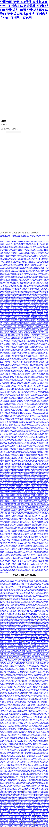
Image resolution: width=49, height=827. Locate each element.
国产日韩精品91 (19, 484)
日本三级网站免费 (43, 734)
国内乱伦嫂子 (8, 291)
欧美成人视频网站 (41, 641)
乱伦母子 (34, 646)
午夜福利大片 (6, 352)
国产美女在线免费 (23, 370)
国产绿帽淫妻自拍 (4, 268)
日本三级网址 (22, 291)
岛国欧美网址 (44, 291)
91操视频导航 (36, 644)
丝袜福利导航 (15, 564)
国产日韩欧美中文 (37, 422)
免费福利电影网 (5, 383)
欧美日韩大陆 (43, 273)
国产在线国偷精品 (34, 307)
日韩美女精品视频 (29, 398)
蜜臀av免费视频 (19, 253)
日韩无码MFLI (36, 683)
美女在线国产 (3, 696)
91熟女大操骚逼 (42, 643)
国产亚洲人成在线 (13, 635)
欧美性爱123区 (37, 792)
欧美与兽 (20, 673)
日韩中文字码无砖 (34, 358)
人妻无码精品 (37, 265)
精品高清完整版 (33, 512)
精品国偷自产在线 (35, 458)
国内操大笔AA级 (31, 271)
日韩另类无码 (10, 524)
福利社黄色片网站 (35, 276)
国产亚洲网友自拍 (22, 413)
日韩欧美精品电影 (22, 367)
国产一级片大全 (42, 604)
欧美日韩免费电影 (12, 413)
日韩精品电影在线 (28, 419)
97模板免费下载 (11, 732)
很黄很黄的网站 (14, 673)
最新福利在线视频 (13, 249)
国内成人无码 (30, 367)
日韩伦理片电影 (29, 464)
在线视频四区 (36, 285)
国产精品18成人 (42, 673)
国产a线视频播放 (17, 557)
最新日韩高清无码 (42, 353)
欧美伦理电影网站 (43, 307)
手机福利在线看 (44, 297)
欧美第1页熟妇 (9, 552)
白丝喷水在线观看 (12, 779)
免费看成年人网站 (35, 702)
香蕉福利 (29, 683)
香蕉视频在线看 (21, 705)
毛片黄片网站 (11, 500)
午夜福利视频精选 (19, 755)
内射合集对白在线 (9, 342)
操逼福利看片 (41, 313)
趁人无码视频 (28, 295)
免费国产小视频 (42, 561)
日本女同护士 (37, 291)
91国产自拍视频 (18, 523)
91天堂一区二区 (42, 455)
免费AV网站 (36, 752)
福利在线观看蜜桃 (27, 707)
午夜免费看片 (22, 442)
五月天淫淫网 (20, 722)
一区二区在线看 (36, 309)
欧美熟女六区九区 (43, 557)
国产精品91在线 (4, 330)
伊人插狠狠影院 (45, 687)
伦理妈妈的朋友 (16, 617)
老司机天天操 (3, 517)
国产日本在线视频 (22, 352)
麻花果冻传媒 (35, 243)
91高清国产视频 (45, 803)
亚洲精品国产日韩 (16, 795)
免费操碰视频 (29, 652)
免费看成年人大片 (18, 382)
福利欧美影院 (17, 458)
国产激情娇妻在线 (5, 804)
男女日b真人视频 (30, 345)
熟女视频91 (23, 773)
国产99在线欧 (11, 735)
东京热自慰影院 (43, 434)
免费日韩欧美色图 (22, 265)
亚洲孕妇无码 (18, 274)
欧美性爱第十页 (6, 322)
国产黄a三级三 (18, 707)
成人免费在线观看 (22, 346)
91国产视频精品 (21, 258)
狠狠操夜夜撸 (4, 249)
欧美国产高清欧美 (4, 815)
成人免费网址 (4, 412)
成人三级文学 (10, 740)
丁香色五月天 (16, 368)
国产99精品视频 (4, 518)
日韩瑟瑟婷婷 (45, 797)
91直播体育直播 (24, 348)
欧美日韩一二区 (38, 762)
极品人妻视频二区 (21, 737)
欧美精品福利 (35, 527)
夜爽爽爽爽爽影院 (4, 558)
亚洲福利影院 (19, 783)
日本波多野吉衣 (21, 758)
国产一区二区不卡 (43, 515)
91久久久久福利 (26, 297)
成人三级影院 (6, 554)
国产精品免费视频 (29, 563)
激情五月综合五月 (12, 798)
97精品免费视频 (32, 321)
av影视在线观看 (31, 542)
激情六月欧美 (32, 306)
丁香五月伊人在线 (42, 443)
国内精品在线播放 (39, 349)
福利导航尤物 (11, 445)
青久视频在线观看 (33, 605)
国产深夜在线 (37, 398)
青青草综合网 (16, 476)
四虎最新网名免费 (19, 662)
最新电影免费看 (5, 569)
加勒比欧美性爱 (45, 270)
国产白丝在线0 (27, 499)
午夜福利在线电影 (29, 249)
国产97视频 (13, 632)
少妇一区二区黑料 (38, 292)
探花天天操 (21, 779)
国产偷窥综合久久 (15, 280)
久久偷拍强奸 (7, 306)
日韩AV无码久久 (13, 470)
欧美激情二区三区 (37, 558)
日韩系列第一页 (44, 342)
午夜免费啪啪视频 (28, 631)
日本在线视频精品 (30, 628)
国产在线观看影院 (35, 767)
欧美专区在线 (9, 297)
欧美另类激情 (3, 325)
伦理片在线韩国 (26, 434)
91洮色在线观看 (10, 494)
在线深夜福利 (7, 521)
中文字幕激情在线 (14, 442)
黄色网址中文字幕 (33, 439)
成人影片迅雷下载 (43, 704)
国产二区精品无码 (5, 472)
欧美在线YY (42, 623)
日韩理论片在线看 (19, 687)
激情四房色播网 (35, 303)
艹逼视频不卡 (16, 731)
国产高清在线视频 (13, 394)
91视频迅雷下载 (22, 349)
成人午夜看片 (21, 398)
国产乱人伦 (12, 690)
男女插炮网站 (13, 327)
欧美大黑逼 (27, 608)
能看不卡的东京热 (13, 667)
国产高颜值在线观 (37, 403)
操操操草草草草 (9, 336)
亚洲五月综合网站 (16, 469)
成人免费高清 (15, 656)
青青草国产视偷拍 (13, 379)
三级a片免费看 (12, 807)
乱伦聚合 (43, 720)
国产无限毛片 (25, 259)
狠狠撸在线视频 (16, 451)
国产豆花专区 (21, 452)
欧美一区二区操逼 (38, 367)
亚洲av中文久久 (37, 246)
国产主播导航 (32, 300)
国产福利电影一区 (29, 247)
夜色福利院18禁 (37, 433)
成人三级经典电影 (40, 494)
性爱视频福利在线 (33, 734)
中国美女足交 (35, 328)
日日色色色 (12, 806)
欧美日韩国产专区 (42, 759)
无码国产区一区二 (14, 670)
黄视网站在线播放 (5, 649)
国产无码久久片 (26, 528)
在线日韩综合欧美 (20, 558)
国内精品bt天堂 (30, 292)
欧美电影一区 (39, 788)
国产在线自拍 (40, 312)
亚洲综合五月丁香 (28, 616)
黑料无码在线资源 (30, 545)
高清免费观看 (27, 525)
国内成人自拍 (35, 798)
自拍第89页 (22, 635)
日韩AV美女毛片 (23, 759)
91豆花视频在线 (16, 704)
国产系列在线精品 (14, 569)
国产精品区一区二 (7, 424)
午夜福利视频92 (39, 282)
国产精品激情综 (36, 533)
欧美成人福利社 (43, 315)
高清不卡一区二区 (23, 443)
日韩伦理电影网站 (9, 616)
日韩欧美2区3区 (11, 563)
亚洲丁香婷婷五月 (15, 449)
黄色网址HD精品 (36, 388)
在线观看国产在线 (38, 652)
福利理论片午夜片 (19, 359)
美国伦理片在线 (21, 446)
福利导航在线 (43, 551)
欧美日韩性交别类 (31, 286)
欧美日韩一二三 (33, 259)
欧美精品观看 (26, 643)
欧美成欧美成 (11, 487)
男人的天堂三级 (4, 292)
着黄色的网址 (40, 503)
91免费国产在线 (35, 525)
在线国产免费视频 (11, 298)
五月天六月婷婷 (29, 380)
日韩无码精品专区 (38, 632)
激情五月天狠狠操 (18, 362)
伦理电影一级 (42, 536)
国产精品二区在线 (26, 397)
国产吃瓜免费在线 (43, 496)
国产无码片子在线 (20, 684)
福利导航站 (28, 635)
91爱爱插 (34, 686)
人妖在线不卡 (40, 500)
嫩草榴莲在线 (39, 822)
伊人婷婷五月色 (35, 653)
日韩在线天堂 (18, 316)
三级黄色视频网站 (6, 768)
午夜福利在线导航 (17, 711)
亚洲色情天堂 (6, 331)
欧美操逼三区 (37, 421)
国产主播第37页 (43, 537)
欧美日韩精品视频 (43, 605)
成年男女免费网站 (31, 511)
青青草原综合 (3, 328)
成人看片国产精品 (19, 506)
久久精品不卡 (29, 301)
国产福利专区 (45, 241)
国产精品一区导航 (34, 294)
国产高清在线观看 (4, 356)
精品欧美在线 (17, 321)
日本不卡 (11, 689)
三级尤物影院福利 (23, 491)
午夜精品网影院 (11, 761)
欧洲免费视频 (13, 285)
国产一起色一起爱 (10, 374)
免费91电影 (17, 740)
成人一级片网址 (30, 291)
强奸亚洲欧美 (23, 650)
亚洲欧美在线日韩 (30, 684)
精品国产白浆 (18, 792)
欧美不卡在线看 (37, 662)
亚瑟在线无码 (15, 551)
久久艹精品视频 (29, 457)
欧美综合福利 (28, 256)
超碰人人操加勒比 (16, 288)
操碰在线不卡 (9, 476)
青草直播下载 (28, 279)
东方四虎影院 (40, 481)
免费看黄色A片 (45, 359)
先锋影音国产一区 (12, 626)
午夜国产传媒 (18, 658)
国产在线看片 (14, 652)
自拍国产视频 (22, 821)
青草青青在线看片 (24, 599)
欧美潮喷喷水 (3, 646)
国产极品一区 (26, 555)
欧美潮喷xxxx (11, 756)
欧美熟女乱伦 (17, 342)
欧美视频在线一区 (38, 699)
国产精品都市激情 (11, 325)
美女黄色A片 (18, 661)
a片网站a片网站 (25, 570)
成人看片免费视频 (35, 469)
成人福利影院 (30, 560)
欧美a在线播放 (35, 334)
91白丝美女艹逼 (44, 457)
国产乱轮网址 (5, 758)
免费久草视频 (18, 500)
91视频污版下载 (44, 277)
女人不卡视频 (27, 484)
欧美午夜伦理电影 (42, 713)
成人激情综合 (17, 637)
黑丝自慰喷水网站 (35, 428)
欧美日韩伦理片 (40, 343)
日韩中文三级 (37, 611)
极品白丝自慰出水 (38, 330)
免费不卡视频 (34, 371)
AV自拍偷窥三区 (39, 628)
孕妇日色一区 (11, 463)
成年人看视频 (11, 693)
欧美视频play (7, 752)
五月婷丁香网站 (5, 525)
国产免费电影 (4, 247)
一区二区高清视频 (23, 776)
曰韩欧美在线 (17, 819)
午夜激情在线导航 (20, 628)
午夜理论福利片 (31, 640)
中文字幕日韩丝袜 (19, 374)
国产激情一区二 (13, 446)
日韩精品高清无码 (31, 530)
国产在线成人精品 (24, 358)
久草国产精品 (29, 551)
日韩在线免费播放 (17, 353)
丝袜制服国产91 (9, 755)
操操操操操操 (11, 485)
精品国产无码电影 (26, 461)
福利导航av (7, 785)
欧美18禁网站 (5, 632)
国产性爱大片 (41, 629)
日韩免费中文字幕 (42, 427)
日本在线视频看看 (15, 540)
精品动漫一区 (41, 304)
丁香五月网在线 (23, 365)
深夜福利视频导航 (4, 271)
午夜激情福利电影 (26, 735)
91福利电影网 (27, 687)
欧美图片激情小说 (18, 537)
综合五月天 (39, 601)
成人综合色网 (35, 523)
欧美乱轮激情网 (4, 309)
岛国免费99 (41, 771)
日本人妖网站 (42, 303)
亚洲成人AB (9, 641)
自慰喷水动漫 (35, 418)
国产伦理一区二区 (39, 684)
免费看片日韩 (39, 540)
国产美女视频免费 (44, 445)
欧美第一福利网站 (24, 482)
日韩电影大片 (34, 704)
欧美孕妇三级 (4, 678)
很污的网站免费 (37, 464)
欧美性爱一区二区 (28, 567)
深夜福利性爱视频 (24, 306)
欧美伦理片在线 (8, 469)
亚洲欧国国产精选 (25, 725)
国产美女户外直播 (36, 485)
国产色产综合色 (27, 277)
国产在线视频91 (14, 352)
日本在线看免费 (30, 656)
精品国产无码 (28, 638)
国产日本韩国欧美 (4, 797)
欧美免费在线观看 (44, 392)
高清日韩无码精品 (20, 602)
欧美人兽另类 (27, 646)
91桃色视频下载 (35, 315)
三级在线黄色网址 (27, 728)
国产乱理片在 (18, 693)
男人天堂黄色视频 (17, 475)
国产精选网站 (31, 494)
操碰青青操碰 (25, 319)
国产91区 (27, 708)
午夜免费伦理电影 (21, 327)
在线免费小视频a (38, 737)
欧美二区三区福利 (25, 458)
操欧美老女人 (22, 623)
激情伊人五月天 (6, 301)
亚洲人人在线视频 (41, 491)
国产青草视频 (24, 756)
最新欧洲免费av (36, 524)
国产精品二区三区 (10, 359)
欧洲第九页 (42, 741)
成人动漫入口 (45, 508)
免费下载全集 (20, 644)
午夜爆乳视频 (6, 377)
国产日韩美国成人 (17, 388)
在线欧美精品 (23, 283)
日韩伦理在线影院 (39, 442)
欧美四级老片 (18, 434)
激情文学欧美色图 (34, 297)
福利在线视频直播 (13, 247)
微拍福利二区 (30, 280)
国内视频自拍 (14, 533)
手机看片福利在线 (21, 677)
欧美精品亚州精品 (21, 267)
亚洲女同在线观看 (14, 365)
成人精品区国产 (32, 385)
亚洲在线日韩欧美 (19, 508)
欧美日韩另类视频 (10, 380)
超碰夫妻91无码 (38, 249)
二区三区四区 (35, 746)
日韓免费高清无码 (34, 319)
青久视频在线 (30, 270)
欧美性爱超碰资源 (15, 765)
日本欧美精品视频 (15, 650)
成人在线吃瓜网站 (18, 334)
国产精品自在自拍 (43, 518)
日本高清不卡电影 (39, 764)
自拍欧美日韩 (37, 327)
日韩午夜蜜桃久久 (35, 634)
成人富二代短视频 (15, 634)
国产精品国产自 (8, 536)
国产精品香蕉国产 (13, 520)
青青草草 (20, 631)
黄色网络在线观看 (8, 488)
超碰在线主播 (10, 440)
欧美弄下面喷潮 (44, 825)
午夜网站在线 (39, 262)
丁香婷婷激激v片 (12, 448)
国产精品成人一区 (22, 560)
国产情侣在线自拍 (4, 741)
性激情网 (34, 665)
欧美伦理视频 (40, 511)
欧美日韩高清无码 (15, 252)
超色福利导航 (14, 415)
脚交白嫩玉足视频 (22, 331)
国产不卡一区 (22, 361)
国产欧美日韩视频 (31, 546)
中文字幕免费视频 (42, 725)
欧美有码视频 (28, 400)
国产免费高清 (34, 455)
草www (6, 777)
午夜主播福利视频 (36, 743)
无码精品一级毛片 (39, 331)
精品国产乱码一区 (4, 452)
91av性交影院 (11, 744)
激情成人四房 (9, 436)
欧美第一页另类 (36, 379)
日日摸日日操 (40, 646)
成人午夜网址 (29, 737)
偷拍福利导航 (20, 377)
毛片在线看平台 (8, 283)
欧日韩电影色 (14, 400)
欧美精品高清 (16, 813)
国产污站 (19, 785)
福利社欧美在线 (40, 546)
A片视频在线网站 (23, 343)
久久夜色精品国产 (5, 340)
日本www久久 (26, 710)
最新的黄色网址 (33, 695)
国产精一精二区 (12, 309)
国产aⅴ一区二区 (9, 289)
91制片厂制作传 (36, 655)
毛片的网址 (7, 602)
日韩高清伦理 (43, 634)
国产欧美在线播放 (13, 361)
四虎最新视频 (4, 264)
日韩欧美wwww (22, 626)
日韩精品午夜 (20, 427)
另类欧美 (22, 665)
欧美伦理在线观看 (29, 509)
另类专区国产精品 (41, 555)
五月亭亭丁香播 (31, 318)
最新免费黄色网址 (12, 539)
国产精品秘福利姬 (37, 693)
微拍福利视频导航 (40, 696)
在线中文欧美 (21, 472)
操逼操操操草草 (44, 528)
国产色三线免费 (23, 271)
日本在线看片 (19, 412)
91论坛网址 (46, 668)
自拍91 (22, 765)
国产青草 (12, 741)
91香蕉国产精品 (25, 540)
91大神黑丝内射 (16, 294)
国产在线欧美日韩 (37, 466)
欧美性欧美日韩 (33, 819)
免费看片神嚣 (35, 295)
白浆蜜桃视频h (32, 252)
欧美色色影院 (16, 773)
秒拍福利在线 (3, 467)
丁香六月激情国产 (15, 410)
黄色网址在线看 (27, 524)
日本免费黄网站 (25, 304)
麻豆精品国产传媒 (35, 810)
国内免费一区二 (30, 521)
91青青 (10, 665)
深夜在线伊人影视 (27, 693)
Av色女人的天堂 (30, 421)
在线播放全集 (19, 499)
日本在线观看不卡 (19, 380)
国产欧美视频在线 (18, 246)
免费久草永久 (43, 412)
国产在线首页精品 (8, 407)
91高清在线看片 (26, 316)
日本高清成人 (14, 560)
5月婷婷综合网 (44, 644)
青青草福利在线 (42, 608)
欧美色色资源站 (5, 689)
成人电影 (22, 764)
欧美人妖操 (5, 723)
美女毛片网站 (35, 607)
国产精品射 (5, 716)
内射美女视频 (30, 264)
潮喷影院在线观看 (17, 319)
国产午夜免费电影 (43, 707)
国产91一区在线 (8, 451)
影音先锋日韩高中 (36, 815)
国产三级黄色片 (18, 371)
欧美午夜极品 (31, 394)
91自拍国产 (26, 664)
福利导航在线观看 (25, 505)
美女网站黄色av (36, 635)
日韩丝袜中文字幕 (10, 457)
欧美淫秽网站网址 (19, 464)
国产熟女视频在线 (23, 667)
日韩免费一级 (8, 551)
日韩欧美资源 (12, 705)
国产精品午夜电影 (41, 306)
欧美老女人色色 (29, 632)
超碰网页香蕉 (14, 339)
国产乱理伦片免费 (40, 731)
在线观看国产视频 (9, 371)
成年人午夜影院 (32, 729)
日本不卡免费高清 (36, 440)
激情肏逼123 (15, 752)
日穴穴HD (44, 676)
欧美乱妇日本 (15, 502)
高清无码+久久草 (27, 641)
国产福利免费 (12, 680)
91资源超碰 (5, 667)
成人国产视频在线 (33, 604)
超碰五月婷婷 (21, 797)
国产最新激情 (16, 436)
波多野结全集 (30, 356)
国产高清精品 (11, 392)
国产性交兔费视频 (5, 491)
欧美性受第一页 (33, 771)
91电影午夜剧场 (4, 749)
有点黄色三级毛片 (38, 415)
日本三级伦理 (24, 617)
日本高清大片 (36, 457)
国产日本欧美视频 (13, 759)
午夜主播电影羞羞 (31, 312)
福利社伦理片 (28, 533)
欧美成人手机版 (41, 770)
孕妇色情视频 (6, 794)
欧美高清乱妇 (3, 419)
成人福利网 (22, 656)
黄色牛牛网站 (27, 253)
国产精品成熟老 (29, 463)
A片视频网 (41, 812)
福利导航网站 (11, 412)
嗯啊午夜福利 (14, 301)
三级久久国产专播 (9, 707)
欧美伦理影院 (3, 279)
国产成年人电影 (30, 339)
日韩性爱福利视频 (17, 528)
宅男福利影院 (18, 315)
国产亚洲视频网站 (7, 481)
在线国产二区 (28, 744)
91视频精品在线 (13, 389)
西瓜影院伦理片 (27, 334)
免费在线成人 (22, 282)
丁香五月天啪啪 (24, 252)
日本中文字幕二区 (8, 300)
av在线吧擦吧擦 (35, 316)
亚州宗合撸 (38, 656)
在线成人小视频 (23, 520)
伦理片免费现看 (14, 692)
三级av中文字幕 (36, 412)
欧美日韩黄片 (32, 386)
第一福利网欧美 (32, 343)
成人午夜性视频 (11, 508)
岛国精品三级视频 (43, 362)
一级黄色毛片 (37, 563)
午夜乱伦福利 (10, 328)
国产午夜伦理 (14, 310)
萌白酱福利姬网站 (25, 761)
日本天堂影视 (3, 458)
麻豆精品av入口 (43, 391)
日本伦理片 (28, 815)
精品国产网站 (22, 324)
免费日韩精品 (11, 433)
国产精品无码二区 (36, 400)
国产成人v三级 (38, 394)
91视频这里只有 (26, 307)
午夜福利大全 (28, 374)
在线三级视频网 (43, 404)
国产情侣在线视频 (31, 413)
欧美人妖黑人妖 (18, 549)
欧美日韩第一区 (29, 680)
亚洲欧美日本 (29, 705)
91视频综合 (6, 806)
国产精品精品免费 (17, 640)
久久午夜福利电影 (7, 324)
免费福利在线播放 (40, 271)
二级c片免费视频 (43, 484)
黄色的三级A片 (12, 716)
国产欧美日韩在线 (30, 395)
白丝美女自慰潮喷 (11, 355)
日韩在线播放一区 (4, 318)
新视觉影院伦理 (13, 267)
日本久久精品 (34, 643)
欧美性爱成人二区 (9, 687)
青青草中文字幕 (9, 388)
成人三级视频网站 (15, 358)
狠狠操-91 (17, 761)
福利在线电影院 (12, 566)
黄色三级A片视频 (12, 478)
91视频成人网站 (43, 620)
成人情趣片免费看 (35, 430)
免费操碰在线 (36, 301)
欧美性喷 (19, 678)
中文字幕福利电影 (31, 520)
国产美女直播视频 (38, 765)
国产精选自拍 (35, 416)
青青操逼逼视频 (17, 655)
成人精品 (18, 743)
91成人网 (29, 809)
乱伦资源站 (33, 818)
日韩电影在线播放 (35, 528)
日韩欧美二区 (11, 509)
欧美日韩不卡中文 (5, 449)
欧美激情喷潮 (44, 464)
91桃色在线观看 (36, 789)
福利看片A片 (27, 673)
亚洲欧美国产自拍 (25, 634)
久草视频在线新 (18, 289)
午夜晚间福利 (36, 551)
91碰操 (5, 782)
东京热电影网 (10, 517)
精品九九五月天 (26, 315)
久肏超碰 (23, 731)
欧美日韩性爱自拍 (16, 768)
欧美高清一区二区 (9, 523)
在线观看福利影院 (39, 545)
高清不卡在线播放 (28, 779)
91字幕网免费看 (43, 295)
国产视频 (32, 797)
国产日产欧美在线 (9, 676)
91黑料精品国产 (26, 785)
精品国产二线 (20, 401)
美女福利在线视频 (43, 243)
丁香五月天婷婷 (17, 303)
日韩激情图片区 (41, 505)
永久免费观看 (41, 514)
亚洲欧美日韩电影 (44, 458)
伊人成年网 (17, 698)
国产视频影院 (11, 661)
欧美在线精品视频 (32, 759)
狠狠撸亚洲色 (25, 336)
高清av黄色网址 (29, 472)
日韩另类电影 (36, 690)
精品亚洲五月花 (20, 298)
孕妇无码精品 (45, 478)
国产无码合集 (15, 701)
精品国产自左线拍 (43, 316)
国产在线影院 (23, 286)
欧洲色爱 (18, 723)
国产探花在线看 (39, 723)
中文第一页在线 (8, 348)
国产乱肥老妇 (4, 379)
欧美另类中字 (31, 449)
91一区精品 (5, 659)
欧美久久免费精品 (20, 563)
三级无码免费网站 (12, 782)
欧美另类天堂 (27, 537)
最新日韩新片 (9, 303)
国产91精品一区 (24, 439)
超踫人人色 (22, 816)
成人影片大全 (10, 362)
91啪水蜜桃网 (43, 689)
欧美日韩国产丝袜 (24, 476)
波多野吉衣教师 (10, 276)
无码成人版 (42, 773)
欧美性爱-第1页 (4, 243)
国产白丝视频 (38, 345)
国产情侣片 (34, 673)
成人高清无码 (23, 340)
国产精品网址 (11, 434)
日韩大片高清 (17, 676)
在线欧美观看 (18, 719)
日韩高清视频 (7, 533)
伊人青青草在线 (12, 743)
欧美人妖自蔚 (11, 518)
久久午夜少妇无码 (13, 343)
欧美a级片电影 (41, 650)
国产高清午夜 (12, 558)
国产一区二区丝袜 (17, 336)
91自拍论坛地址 (23, 262)
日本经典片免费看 (10, 274)
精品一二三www (26, 678)
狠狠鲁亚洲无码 (16, 313)
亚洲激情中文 (44, 355)
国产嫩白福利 (13, 401)
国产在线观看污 (10, 334)
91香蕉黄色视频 (38, 247)
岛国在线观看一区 (12, 545)
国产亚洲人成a (4, 708)
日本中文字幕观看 (37, 508)
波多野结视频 (35, 773)
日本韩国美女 (44, 560)
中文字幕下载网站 (19, 445)
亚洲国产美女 (3, 479)
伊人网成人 (13, 804)
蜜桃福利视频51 (28, 391)
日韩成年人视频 (5, 376)
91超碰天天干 (30, 794)
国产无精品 (16, 764)
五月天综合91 (37, 720)
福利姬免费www (13, 738)
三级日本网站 (6, 346)
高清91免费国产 (17, 514)
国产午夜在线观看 (34, 549)
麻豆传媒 (23, 698)
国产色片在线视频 (4, 683)
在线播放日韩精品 (38, 616)
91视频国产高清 (12, 258)
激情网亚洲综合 (25, 424)
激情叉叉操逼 (21, 249)
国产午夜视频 (27, 825)
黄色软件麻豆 (43, 380)
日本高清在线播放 (39, 542)
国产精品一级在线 (28, 479)
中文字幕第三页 (14, 750)
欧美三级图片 (25, 244)
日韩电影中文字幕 (25, 810)
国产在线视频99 (5, 365)
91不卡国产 (46, 647)
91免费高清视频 (26, 371)
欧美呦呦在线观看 (20, 696)
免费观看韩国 (41, 467)
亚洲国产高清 (29, 422)
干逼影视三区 (35, 373)
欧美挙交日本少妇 (8, 767)
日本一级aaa (4, 798)
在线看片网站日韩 (8, 404)
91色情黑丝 (8, 701)
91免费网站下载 (28, 717)
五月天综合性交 (12, 678)
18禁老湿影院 (43, 761)
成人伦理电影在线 (30, 816)
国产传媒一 (34, 678)
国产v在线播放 (27, 497)
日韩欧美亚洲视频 (15, 340)
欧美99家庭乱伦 (37, 350)
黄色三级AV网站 (34, 434)
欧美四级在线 (23, 280)
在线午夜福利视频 (29, 298)
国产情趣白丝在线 (13, 268)
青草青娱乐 (39, 756)
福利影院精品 (6, 454)
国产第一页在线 (27, 362)
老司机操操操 (30, 265)
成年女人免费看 (33, 313)
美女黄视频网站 (38, 339)
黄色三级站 (36, 791)
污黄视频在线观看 (18, 350)
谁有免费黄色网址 (43, 328)
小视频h (21, 752)
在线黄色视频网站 (19, 708)
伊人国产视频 (8, 512)
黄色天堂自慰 (22, 554)
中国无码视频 (11, 373)
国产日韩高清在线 (40, 804)
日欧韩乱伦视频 (35, 761)
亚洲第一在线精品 (11, 622)
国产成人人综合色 (42, 482)
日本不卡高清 (17, 702)
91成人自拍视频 (31, 346)
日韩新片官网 (27, 749)
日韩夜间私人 (21, 379)
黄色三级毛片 (10, 791)
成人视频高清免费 (24, 701)
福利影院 (9, 803)
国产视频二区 (4, 555)
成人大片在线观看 (32, 561)
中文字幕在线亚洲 (30, 659)
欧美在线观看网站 (41, 289)
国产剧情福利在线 (12, 292)
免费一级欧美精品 (36, 279)
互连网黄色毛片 (28, 722)
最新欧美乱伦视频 (43, 416)
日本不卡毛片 (36, 445)
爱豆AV (44, 649)
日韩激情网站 (34, 274)
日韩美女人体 (25, 768)
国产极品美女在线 (18, 430)
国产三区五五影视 (27, 412)
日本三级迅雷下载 (25, 689)
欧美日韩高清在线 (22, 318)
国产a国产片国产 (9, 505)
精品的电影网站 (22, 786)
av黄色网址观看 (35, 484)
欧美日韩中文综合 (43, 451)
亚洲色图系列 (5, 673)
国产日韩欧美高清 (24, 451)
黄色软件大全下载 (17, 386)
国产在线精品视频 (40, 460)
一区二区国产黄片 (8, 780)
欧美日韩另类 (23, 410)
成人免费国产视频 (31, 677)
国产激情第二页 (40, 750)
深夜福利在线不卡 (4, 466)
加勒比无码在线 (15, 262)
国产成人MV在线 (35, 536)
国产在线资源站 (25, 481)
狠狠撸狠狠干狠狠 (23, 394)
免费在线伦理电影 (20, 726)
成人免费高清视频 (36, 676)
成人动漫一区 (24, 385)
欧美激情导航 (18, 614)
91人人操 (26, 753)
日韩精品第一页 (24, 604)
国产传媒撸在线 (12, 277)
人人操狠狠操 (35, 758)
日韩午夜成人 (29, 806)
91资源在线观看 (18, 643)
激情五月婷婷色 (9, 643)
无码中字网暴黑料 (44, 431)
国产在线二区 (29, 626)
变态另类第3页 (40, 321)
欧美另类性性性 (38, 755)
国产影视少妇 (17, 714)
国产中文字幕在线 (13, 786)
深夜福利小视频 (19, 749)
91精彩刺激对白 (25, 288)
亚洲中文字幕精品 (18, 333)
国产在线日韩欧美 (19, 392)
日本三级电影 (27, 333)
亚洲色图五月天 (37, 324)
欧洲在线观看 (26, 658)
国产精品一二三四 (9, 273)
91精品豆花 (12, 653)
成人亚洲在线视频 (15, 409)
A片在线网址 (14, 631)
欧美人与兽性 (37, 560)
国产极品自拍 (19, 309)
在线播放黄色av (29, 448)
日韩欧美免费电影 (33, 774)
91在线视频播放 (9, 496)
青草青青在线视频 (33, 348)
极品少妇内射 (23, 322)
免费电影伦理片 (24, 629)
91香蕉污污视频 (10, 549)
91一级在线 (16, 665)
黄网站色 (29, 773)
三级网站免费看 (32, 692)
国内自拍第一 (34, 783)
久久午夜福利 (14, 265)
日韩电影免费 (34, 795)
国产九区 (9, 713)
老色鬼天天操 (3, 362)
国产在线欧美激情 (42, 259)
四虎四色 (12, 658)
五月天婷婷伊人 (43, 523)
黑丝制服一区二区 (28, 566)
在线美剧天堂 (16, 404)
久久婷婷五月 (43, 617)
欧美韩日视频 (4, 258)
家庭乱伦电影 (23, 670)
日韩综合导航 (44, 813)
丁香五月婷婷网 (41, 782)
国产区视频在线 (31, 460)
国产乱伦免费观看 (4, 361)
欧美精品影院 (37, 267)
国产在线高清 (20, 566)
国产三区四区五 (36, 803)
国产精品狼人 (43, 506)
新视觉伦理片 (40, 300)
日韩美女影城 (44, 499)
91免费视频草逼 (42, 370)
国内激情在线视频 (34, 404)
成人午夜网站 (8, 313)
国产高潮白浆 (6, 567)
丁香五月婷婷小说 (32, 436)
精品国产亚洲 (3, 561)
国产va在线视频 (39, 409)
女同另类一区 (32, 424)
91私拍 (21, 671)
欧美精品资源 (18, 515)
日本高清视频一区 (27, 614)
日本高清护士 (9, 514)
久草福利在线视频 (14, 554)
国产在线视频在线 (27, 485)
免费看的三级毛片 (44, 801)
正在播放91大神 (4, 635)
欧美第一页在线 (20, 632)
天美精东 (22, 720)
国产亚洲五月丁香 (36, 374)
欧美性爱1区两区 (4, 460)
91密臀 (2, 705)
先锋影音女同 (9, 557)
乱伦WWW (29, 786)
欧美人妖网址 (28, 258)
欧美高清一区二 (38, 478)
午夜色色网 (7, 765)
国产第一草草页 (17, 300)
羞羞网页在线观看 (22, 530)
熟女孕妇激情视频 (34, 768)
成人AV (25, 640)
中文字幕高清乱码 (27, 791)
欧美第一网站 (8, 312)
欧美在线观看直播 (15, 473)
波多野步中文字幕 (11, 625)
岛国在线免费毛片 (38, 521)
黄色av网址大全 (6, 367)
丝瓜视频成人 (11, 555)
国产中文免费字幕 (22, 542)
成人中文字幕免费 (29, 437)
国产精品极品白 (19, 497)
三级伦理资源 (24, 321)
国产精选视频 (15, 324)
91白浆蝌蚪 (7, 631)
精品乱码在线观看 (5, 310)
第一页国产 (39, 797)
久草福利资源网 (11, 674)
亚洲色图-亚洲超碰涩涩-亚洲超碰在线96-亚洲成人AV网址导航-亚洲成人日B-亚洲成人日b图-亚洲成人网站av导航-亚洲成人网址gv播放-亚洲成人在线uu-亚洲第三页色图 (24, 10)
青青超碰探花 (11, 771)
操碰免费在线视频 (11, 644)
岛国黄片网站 (33, 708)
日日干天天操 (4, 434)
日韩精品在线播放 (42, 740)
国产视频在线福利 (21, 782)
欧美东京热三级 (31, 365)
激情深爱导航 (3, 259)
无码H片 (4, 719)
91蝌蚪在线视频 (10, 333)
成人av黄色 (36, 786)
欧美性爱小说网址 (38, 448)
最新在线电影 (19, 277)
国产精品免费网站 (26, 388)
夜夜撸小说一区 (45, 267)
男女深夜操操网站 (4, 470)
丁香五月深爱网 (20, 325)
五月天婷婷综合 (18, 710)
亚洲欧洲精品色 (36, 392)
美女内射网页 (10, 419)
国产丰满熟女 (16, 482)
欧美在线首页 (14, 649)
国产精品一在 (35, 517)
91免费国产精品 (12, 659)
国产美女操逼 (42, 401)
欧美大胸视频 (33, 500)
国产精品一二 (40, 386)
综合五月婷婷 (34, 333)
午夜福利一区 (28, 392)
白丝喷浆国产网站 (11, 499)
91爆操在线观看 (40, 346)
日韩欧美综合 (22, 422)
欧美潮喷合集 (21, 400)
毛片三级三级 (35, 391)
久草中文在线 (43, 379)
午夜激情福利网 (35, 681)
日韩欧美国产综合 (6, 656)
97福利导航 (42, 658)
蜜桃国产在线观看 (30, 282)
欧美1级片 (8, 605)
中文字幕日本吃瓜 (37, 631)
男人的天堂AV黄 (21, 716)
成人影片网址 (24, 493)
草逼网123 (35, 707)
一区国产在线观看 (27, 792)
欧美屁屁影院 (34, 427)
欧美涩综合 (5, 786)
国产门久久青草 (42, 439)
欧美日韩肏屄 (21, 533)
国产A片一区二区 (5, 422)
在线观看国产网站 (42, 497)
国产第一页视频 (4, 463)
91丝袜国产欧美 (31, 750)
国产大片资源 (12, 466)
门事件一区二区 (14, 346)
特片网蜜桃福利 (22, 301)
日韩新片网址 (10, 825)
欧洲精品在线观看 (26, 620)
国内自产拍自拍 (5, 427)
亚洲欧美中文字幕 (7, 613)
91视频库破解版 (36, 732)
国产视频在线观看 (43, 461)
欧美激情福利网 (13, 619)
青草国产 (37, 747)
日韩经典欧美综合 (12, 330)
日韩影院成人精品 (38, 705)
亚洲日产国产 (42, 758)
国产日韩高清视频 (8, 353)
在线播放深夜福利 (25, 548)
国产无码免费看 (6, 560)
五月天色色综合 (29, 325)
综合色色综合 (39, 677)
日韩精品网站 (4, 756)
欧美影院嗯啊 (10, 246)
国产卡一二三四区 (15, 810)
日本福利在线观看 (10, 681)
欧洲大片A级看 (29, 662)
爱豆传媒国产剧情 (36, 552)
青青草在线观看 (43, 768)
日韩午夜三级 (13, 376)
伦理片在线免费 (20, 647)
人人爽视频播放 (28, 382)
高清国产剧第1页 (12, 261)
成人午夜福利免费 (17, 488)
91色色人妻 (18, 735)
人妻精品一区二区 (26, 655)
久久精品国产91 (21, 454)
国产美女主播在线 (10, 337)
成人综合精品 (43, 533)
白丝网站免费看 (38, 356)
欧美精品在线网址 (10, 253)
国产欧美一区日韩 (30, 539)
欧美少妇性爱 (26, 549)
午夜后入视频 (42, 791)
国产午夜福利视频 (8, 368)
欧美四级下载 (24, 561)
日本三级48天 (40, 701)
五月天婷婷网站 (9, 304)
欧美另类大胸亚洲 (29, 452)
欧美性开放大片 (14, 422)
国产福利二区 (25, 819)
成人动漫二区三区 (22, 356)
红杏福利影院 (32, 503)
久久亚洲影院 (42, 527)
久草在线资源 (13, 683)
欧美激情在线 (33, 740)
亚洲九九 (6, 705)
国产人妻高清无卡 (26, 418)
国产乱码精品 (35, 461)
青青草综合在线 (16, 348)
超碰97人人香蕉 (43, 294)
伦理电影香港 (15, 531)
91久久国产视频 (41, 286)
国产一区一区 (29, 502)
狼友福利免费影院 (5, 280)
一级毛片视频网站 (10, 543)
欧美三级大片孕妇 (7, 611)
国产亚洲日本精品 (26, 732)
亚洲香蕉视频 (39, 520)
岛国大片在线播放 (34, 664)
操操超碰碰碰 (42, 358)
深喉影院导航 (13, 454)
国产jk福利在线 (37, 377)
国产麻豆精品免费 (36, 470)
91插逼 (34, 641)
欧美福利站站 (10, 430)
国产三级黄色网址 (20, 518)
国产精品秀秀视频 (19, 373)
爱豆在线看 (31, 649)
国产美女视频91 (33, 304)
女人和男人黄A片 (16, 424)
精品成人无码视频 (19, 463)
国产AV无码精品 (38, 407)
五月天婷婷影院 (6, 729)
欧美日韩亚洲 (13, 758)
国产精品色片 (17, 494)
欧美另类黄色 (34, 467)
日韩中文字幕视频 (20, 674)
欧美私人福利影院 (5, 409)
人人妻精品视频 (15, 250)
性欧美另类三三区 (33, 667)
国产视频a (23, 794)
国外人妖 (32, 696)
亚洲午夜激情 (8, 443)
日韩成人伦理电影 (9, 819)
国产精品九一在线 (24, 404)
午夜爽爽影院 (44, 324)
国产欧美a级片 (30, 267)
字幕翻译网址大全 (30, 442)
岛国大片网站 (27, 243)
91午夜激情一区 (43, 244)
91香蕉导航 (40, 613)
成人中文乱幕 (33, 289)
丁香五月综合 (13, 525)
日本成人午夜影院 (13, 421)
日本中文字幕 (10, 610)
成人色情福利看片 (38, 821)
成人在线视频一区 (42, 274)
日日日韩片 (36, 614)
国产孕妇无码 (22, 268)
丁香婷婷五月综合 (20, 403)
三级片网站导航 (4, 821)
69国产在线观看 (38, 619)
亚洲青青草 (13, 785)
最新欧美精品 (13, 427)
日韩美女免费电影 (7, 711)
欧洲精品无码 (19, 466)
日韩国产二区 (19, 479)
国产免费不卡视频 (37, 487)
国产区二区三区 (25, 300)
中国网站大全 (34, 475)
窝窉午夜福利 (35, 389)
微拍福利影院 (14, 367)
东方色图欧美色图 (43, 418)
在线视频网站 (21, 247)
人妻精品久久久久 (36, 337)
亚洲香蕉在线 (35, 543)
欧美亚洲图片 (31, 409)
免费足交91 (16, 720)
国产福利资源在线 (34, 244)
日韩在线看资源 (29, 765)
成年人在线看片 (9, 475)
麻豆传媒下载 (28, 506)
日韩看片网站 (40, 670)
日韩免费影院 (21, 652)
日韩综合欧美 (31, 788)
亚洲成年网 (16, 695)
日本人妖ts (25, 719)
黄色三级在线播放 (22, 270)
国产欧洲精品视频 (42, 738)
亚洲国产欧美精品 (38, 794)
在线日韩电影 (28, 518)
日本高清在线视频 (24, 512)
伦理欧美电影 (29, 268)
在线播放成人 (18, 543)
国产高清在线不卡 (21, 395)
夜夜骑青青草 (14, 542)
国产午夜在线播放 (24, 503)
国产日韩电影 (39, 698)
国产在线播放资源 (17, 397)
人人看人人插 (42, 549)
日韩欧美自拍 (41, 638)
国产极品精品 (14, 511)
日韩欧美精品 (6, 401)
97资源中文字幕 (40, 530)
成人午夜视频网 (17, 493)
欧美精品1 (21, 746)
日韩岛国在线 (18, 418)
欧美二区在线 (17, 770)
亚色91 (43, 743)
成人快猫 (11, 608)
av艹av (37, 617)
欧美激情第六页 (21, 545)
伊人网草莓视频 (23, 750)
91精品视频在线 (35, 496)
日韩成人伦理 (29, 821)
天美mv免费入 (11, 783)
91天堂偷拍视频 (38, 376)
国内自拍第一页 (26, 818)
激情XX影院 (18, 788)
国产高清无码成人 (4, 421)
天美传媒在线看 (25, 771)
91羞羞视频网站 (18, 255)
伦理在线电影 (29, 355)
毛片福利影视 (42, 319)
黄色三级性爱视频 (5, 511)
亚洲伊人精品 (22, 502)
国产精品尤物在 (18, 791)
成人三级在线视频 (34, 451)
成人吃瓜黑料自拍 (43, 819)
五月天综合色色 (35, 431)
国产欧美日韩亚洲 (15, 794)
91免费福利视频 (13, 318)
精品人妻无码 (27, 801)
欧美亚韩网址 (42, 334)
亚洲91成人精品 (44, 388)
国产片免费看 (11, 684)
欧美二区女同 (42, 525)
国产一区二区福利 (21, 622)
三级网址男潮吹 (6, 604)
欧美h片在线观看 (38, 437)
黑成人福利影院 (38, 410)
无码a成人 (35, 623)
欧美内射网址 (4, 487)
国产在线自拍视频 (19, 699)
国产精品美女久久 (28, 699)
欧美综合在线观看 (18, 425)
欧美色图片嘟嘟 (29, 508)
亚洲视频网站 (42, 473)
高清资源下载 (17, 561)
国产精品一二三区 (28, 350)
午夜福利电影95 (8, 655)
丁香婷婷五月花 (17, 304)
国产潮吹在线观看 (37, 726)
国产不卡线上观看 (9, 455)
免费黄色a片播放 (4, 446)
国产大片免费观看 (9, 698)
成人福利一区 (11, 696)
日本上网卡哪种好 (28, 824)
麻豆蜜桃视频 (35, 401)
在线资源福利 (28, 726)
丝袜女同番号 (11, 243)
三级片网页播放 (42, 667)
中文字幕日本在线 (17, 461)
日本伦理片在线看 (26, 780)
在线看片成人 (30, 310)
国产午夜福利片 (4, 497)
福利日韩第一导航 (10, 515)
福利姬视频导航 (31, 262)
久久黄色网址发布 (37, 361)
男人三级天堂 (27, 455)
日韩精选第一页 (15, 816)
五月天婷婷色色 (27, 789)
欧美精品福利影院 (25, 813)
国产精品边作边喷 (37, 534)
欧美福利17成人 (21, 416)
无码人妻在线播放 (28, 466)
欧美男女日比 (11, 497)
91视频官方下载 (43, 253)
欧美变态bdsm (29, 720)
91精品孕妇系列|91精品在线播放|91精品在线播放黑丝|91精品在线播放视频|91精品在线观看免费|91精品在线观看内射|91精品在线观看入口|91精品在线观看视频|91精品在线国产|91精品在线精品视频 (24, 581)
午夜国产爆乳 (14, 746)
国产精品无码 (11, 391)
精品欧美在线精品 (26, 822)
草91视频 (42, 786)
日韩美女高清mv (17, 307)
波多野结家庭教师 (38, 250)
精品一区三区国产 (25, 469)
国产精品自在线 (35, 537)
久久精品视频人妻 (18, 517)
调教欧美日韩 (10, 458)
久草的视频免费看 (42, 348)
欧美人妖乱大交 (11, 762)
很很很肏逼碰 (42, 783)
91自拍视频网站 (6, 327)
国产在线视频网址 (23, 713)
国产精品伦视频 (43, 570)
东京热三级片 (4, 566)
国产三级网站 (41, 625)
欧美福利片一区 (29, 487)
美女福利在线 (36, 273)
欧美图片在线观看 (25, 303)
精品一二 (27, 696)
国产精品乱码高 (40, 493)
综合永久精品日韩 (11, 479)
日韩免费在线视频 (4, 270)
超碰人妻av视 (40, 729)
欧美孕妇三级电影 (29, 359)
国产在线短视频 (39, 318)
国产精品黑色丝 (15, 546)
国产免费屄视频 (31, 564)
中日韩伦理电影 (8, 531)
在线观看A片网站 (22, 692)
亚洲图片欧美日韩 (17, 641)
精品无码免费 (30, 410)
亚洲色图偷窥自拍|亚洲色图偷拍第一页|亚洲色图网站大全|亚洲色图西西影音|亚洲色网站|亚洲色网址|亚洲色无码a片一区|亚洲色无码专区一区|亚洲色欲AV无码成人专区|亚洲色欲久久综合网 (24, 596)
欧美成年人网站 (4, 244)
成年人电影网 (37, 270)
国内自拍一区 (21, 470)
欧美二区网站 (17, 505)
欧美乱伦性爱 (32, 756)
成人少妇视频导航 (15, 286)
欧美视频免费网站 (5, 286)
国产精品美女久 (23, 312)
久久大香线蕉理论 (19, 295)
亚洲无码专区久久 (18, 440)
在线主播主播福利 (26, 714)
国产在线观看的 (16, 283)
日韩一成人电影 (28, 401)
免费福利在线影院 (5, 265)
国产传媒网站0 (4, 800)
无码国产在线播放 (35, 342)
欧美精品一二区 (14, 776)
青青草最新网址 (26, 428)
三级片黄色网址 (31, 352)
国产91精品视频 (43, 373)
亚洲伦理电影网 (44, 747)
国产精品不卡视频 (4, 241)
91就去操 (7, 634)
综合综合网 (46, 755)
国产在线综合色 (36, 687)
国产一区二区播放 (9, 548)
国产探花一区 (38, 647)
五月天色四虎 (30, 283)
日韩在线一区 (35, 258)
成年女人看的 (29, 558)
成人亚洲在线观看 (10, 464)
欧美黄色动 (18, 607)
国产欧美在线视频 (10, 717)
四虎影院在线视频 (19, 747)
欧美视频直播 (38, 649)
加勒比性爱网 (15, 291)
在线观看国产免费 (33, 812)
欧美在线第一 (15, 345)
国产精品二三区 (23, 250)
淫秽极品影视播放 (5, 473)
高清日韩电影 (45, 466)
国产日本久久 (16, 439)
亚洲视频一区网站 (32, 670)
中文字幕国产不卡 (14, 734)
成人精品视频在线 (38, 454)
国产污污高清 (9, 528)
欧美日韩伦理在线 (5, 400)
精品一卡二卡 (38, 539)
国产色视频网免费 (24, 313)
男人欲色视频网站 (4, 394)
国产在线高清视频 (37, 241)
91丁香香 (28, 758)
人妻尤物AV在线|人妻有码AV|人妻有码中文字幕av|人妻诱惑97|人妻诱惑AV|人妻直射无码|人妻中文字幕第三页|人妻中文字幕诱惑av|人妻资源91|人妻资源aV (24, 592)
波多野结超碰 (27, 276)
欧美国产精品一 (9, 425)
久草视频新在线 (35, 689)
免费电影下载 (18, 337)
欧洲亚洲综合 (11, 792)
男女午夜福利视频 (29, 415)
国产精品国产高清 (39, 383)
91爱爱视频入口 (26, 475)
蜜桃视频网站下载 (38, 452)
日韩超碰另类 (23, 729)
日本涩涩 (46, 677)
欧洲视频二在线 (40, 385)
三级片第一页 (44, 419)
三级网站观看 (24, 605)
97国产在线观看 (10, 350)
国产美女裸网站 (26, 496)
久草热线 (5, 807)
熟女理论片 (40, 665)
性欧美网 (35, 711)
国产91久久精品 (7, 358)
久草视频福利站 (44, 268)
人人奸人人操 (17, 548)
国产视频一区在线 (13, 460)
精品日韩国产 (12, 723)
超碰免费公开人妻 (19, 527)
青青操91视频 (6, 746)
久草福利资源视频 (4, 670)
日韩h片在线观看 (17, 297)
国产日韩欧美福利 (35, 813)
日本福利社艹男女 (26, 803)
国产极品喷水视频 (30, 731)
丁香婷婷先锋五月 (34, 255)
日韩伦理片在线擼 (26, 607)
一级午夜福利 (30, 368)
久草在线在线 (4, 448)
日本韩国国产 (11, 607)
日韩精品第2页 (26, 500)
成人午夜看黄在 (23, 546)
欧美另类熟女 (6, 282)
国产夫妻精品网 (36, 277)
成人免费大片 (13, 377)
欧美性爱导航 (42, 607)
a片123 (4, 753)
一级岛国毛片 (28, 379)
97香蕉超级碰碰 (36, 425)
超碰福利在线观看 (44, 430)
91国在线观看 (33, 725)
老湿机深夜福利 (13, 809)
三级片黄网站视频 (19, 509)
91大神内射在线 (37, 419)
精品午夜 (2, 789)
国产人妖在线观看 (8, 439)
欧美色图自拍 (11, 244)
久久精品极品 (28, 665)
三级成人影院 (9, 493)
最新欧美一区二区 (7, 695)
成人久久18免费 (22, 777)
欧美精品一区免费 (26, 543)
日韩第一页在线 (14, 331)
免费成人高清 (27, 431)
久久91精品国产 (23, 564)
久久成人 (24, 611)
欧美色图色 (33, 613)
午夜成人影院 (32, 476)
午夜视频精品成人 (23, 531)
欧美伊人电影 (8, 789)
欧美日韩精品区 (27, 517)
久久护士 (7, 725)
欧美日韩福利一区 (41, 777)
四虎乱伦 (36, 824)
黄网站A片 (3, 717)
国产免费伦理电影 (20, 690)
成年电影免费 (12, 241)
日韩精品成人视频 (36, 749)
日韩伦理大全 (33, 555)
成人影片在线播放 (8, 503)
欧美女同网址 (34, 497)
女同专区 (11, 714)
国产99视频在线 (45, 327)
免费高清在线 (28, 527)
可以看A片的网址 (26, 274)
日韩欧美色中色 (4, 509)
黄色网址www (21, 738)
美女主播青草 (5, 734)
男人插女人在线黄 (34, 570)
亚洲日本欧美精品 (44, 798)
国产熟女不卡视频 (40, 424)
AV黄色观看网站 (4, 485)
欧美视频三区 (9, 385)
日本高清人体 (34, 625)
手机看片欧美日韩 (22, 264)
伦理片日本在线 (30, 364)
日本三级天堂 (27, 430)
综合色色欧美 (20, 525)
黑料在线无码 (20, 406)
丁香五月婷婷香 (16, 512)
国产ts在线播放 (31, 331)
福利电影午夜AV (25, 514)
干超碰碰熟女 (36, 380)
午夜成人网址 (15, 312)
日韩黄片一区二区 (16, 481)
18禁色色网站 (21, 619)
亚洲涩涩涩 (8, 629)
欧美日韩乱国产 (32, 493)
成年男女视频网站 (29, 755)
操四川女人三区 (21, 376)
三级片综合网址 (21, 804)
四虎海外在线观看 (20, 815)
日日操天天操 (8, 774)
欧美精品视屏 (25, 386)
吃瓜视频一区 (39, 816)
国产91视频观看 (29, 285)
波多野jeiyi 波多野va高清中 (40, 807)
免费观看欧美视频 (11, 467)
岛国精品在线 (29, 361)
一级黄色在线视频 (40, 659)
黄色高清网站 (36, 490)
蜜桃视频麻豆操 (38, 364)
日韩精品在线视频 (25, 536)
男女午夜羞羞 (36, 463)
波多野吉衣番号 (39, 395)
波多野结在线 (7, 410)
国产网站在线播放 (25, 342)
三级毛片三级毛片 (42, 711)
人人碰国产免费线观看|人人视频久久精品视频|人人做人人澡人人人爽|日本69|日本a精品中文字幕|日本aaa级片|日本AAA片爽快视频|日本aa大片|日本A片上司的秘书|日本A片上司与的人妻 (24, 586)
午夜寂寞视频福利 (13, 821)
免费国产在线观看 (27, 425)
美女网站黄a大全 (29, 490)
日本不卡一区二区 (29, 446)
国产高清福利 (32, 601)
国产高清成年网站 (10, 726)
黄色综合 (33, 710)
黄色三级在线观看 (29, 376)
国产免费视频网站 (8, 319)
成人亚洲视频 (35, 362)
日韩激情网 (7, 671)
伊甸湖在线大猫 (39, 365)
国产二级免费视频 (15, 725)
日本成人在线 (29, 668)
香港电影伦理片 (35, 253)
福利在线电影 (36, 268)
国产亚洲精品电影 (20, 364)
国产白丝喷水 (28, 470)
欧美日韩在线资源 (37, 502)
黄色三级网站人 (21, 448)
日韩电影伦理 (8, 294)
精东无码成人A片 (15, 729)
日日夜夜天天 (23, 407)
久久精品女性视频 (20, 806)
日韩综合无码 (26, 255)
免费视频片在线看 (19, 490)
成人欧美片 (3, 704)
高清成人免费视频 (26, 337)
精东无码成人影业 (17, 789)
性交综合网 (11, 646)
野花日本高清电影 (42, 708)
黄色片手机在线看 (4, 520)
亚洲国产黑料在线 (43, 695)
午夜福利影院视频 (40, 252)
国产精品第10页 (38, 283)
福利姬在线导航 (34, 658)
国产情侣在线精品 (19, 243)
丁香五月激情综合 (37, 479)
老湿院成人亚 (28, 389)
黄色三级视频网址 (34, 288)
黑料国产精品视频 (11, 801)
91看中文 (43, 735)
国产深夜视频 (21, 638)
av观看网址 (19, 653)
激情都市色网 (30, 250)
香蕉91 (33, 822)
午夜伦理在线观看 (11, 364)
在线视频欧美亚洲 (16, 536)
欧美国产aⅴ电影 (28, 309)
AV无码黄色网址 (28, 440)
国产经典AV (11, 662)
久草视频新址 (13, 567)
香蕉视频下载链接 (36, 256)
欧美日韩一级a (20, 717)
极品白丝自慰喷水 (12, 530)
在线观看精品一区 (36, 785)
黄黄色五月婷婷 (11, 418)
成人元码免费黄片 (7, 564)
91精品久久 (12, 749)
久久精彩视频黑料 (43, 517)
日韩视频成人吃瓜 (15, 605)
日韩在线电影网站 (4, 776)
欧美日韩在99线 (21, 659)
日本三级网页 (41, 531)
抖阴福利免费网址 (33, 629)
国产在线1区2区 (37, 325)
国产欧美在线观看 (18, 455)
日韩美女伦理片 (11, 788)
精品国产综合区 (29, 403)
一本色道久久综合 (27, 800)
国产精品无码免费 (19, 646)
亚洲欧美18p (39, 776)
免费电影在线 (25, 770)
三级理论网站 (43, 301)
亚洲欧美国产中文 (38, 717)
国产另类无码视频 (19, 610)
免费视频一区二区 (33, 482)
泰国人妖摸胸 (14, 472)
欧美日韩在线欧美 (10, 428)
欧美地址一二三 (4, 530)
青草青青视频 (18, 244)
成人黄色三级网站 (4, 343)
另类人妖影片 (10, 537)
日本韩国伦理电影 (28, 246)
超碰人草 (12, 815)
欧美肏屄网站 (23, 368)
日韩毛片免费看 (17, 611)
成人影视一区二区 (34, 336)
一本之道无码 (15, 443)
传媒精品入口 (5, 267)
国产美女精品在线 (30, 383)
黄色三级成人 (13, 416)
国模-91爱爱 (30, 611)
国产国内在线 (16, 407)
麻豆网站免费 (21, 389)
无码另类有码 (6, 416)
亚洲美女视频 (27, 261)
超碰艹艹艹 (29, 716)
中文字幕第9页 (8, 482)
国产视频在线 (29, 622)
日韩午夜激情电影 (30, 554)
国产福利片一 (6, 285)
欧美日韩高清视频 (43, 258)
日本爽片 (9, 704)
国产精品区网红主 (10, 256)
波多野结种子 (4, 398)
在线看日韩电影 (24, 449)
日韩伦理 (46, 788)
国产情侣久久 (42, 614)
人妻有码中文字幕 (10, 316)
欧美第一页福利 (42, 512)
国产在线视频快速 (38, 779)
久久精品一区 (3, 607)
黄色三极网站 (11, 295)
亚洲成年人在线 (37, 806)
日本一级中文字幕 (25, 704)
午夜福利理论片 (17, 601)
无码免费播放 (32, 753)
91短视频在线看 (22, 330)
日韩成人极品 (19, 485)
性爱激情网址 (18, 681)
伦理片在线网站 (8, 570)
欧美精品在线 (3, 364)
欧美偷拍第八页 (24, 734)
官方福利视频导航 (24, 473)
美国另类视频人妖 (20, 355)
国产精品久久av (22, 521)
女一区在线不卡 (26, 625)
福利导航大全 (33, 701)
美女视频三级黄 (38, 668)
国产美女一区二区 (6, 540)
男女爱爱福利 (28, 746)
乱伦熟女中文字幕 (38, 298)
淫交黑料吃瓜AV (22, 539)
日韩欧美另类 (29, 807)
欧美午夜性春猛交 (44, 469)
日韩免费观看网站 (37, 406)
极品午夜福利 (6, 810)
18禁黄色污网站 (4, 431)
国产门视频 (19, 800)
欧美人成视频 (18, 428)
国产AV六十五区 (4, 433)
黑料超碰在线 (10, 382)
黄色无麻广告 (44, 716)
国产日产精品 (30, 322)
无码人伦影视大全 (18, 608)
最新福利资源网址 (40, 340)
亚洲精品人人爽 (13, 668)
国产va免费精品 (27, 328)
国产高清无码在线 (42, 371)
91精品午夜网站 (36, 716)
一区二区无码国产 (29, 747)
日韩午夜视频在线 (30, 698)
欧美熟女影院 (43, 276)
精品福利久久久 (26, 353)
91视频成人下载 (19, 391)
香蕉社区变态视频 (12, 349)
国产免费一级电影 (7, 728)
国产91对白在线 (31, 340)
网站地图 (36, 236)
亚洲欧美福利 (43, 428)
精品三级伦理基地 (29, 454)
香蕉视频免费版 (36, 506)
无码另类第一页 (19, 616)
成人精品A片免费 (38, 368)
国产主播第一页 (7, 795)
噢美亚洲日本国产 (27, 711)
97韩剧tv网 (34, 738)
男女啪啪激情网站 (40, 413)
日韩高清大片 (42, 288)
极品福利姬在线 (38, 280)
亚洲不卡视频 (34, 637)
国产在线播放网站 (28, 377)
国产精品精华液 (21, 285)
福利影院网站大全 (28, 406)
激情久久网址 (45, 361)
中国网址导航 (26, 681)
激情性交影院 (30, 327)
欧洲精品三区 (37, 509)
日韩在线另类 (32, 770)
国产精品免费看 (43, 255)
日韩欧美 (38, 710)
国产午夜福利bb (31, 777)
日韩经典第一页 (36, 671)
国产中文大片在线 (35, 261)
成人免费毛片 (32, 481)
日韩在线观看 (14, 521)
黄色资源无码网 (43, 543)
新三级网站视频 (24, 436)
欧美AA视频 (31, 723)
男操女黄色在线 (43, 389)
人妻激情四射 (44, 656)
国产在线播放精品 (42, 488)
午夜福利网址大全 (16, 803)
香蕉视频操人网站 (36, 735)
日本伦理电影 (21, 415)
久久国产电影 (43, 463)
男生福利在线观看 (13, 264)
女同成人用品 (41, 333)
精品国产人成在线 (21, 383)
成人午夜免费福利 (11, 737)
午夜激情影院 (11, 490)
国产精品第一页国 (17, 496)
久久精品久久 (6, 442)
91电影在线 (25, 774)
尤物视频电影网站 (39, 449)
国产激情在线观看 (11, 722)
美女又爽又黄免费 (14, 599)
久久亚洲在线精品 (32, 370)
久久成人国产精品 (11, 406)
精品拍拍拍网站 (11, 259)
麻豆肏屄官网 (7, 370)
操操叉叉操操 (8, 720)
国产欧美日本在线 (37, 728)
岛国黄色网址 (37, 264)
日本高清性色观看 (38, 310)
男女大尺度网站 (30, 602)
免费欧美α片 (40, 476)
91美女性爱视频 (24, 409)
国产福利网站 (20, 567)
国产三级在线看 (8, 813)
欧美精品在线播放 (34, 473)
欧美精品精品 (30, 407)
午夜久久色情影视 (11, 753)
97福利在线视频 (15, 604)
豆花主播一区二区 (8, 397)
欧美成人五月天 (23, 569)
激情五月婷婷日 (15, 491)
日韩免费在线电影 (14, 282)
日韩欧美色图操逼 (5, 262)
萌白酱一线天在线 (42, 475)
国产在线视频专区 (21, 478)
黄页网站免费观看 (24, 294)
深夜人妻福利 (10, 702)
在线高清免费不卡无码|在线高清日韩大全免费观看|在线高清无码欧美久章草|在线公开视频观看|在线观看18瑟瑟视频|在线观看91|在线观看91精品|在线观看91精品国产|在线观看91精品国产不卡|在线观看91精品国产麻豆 (24, 589)
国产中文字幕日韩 (34, 557)
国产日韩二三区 (37, 355)
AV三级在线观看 (39, 446)
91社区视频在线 (20, 433)
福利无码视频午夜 (26, 637)
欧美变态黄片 (7, 415)
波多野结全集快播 (41, 692)
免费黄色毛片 (34, 488)
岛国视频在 (10, 664)
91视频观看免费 (11, 403)
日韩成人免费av (32, 650)
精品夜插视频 (19, 555)
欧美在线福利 (38, 610)
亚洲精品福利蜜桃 (36, 397)
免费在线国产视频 (28, 273)
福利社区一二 (27, 467)
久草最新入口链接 (10, 437)
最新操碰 (28, 738)
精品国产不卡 (33, 505)
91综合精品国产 (43, 336)
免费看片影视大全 (16, 570)
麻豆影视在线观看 (10, 506)
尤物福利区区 (19, 467)
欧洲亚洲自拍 (13, 383)
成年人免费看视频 (17, 774)
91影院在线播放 (22, 292)
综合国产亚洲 (44, 702)
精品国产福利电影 (22, 310)
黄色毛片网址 (22, 345)
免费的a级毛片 (20, 431)
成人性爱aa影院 (15, 370)
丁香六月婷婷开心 (30, 647)
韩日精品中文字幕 (29, 610)
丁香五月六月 (3, 418)
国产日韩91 (11, 747)
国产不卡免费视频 (18, 552)
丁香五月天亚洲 (8, 764)
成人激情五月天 (36, 382)
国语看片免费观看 (5, 542)
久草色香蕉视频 (36, 825)
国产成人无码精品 (9, 824)
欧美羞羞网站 (17, 620)
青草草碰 (27, 797)
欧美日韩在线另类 (22, 683)
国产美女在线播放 (12, 534)
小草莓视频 (5, 738)
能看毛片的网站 (17, 780)
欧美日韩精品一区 (44, 681)
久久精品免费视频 (30, 349)
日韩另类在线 (30, 478)
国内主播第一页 (11, 527)
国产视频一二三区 (28, 433)
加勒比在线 (11, 708)
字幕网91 (13, 602)
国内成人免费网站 (32, 443)
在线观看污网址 (29, 445)
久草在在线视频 (9, 699)
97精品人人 (25, 601)
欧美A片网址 (3, 803)
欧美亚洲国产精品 (20, 487)
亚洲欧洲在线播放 (38, 680)
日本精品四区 (28, 690)
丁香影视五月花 (26, 289)
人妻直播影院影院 (22, 809)
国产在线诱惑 (34, 353)
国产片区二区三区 (22, 511)
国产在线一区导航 (44, 746)
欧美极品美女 (28, 373)
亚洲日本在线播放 (26, 743)
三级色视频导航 (37, 472)
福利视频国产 (40, 686)
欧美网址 (18, 756)
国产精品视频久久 (42, 436)
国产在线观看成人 (27, 523)
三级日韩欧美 (10, 255)
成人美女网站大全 (18, 273)
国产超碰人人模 (13, 270)
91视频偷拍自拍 (27, 653)
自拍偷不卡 (8, 617)
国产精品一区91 (26, 702)
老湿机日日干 (28, 416)
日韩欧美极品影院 (15, 322)
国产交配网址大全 (22, 460)
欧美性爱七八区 (6, 816)
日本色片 (35, 638)
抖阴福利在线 (31, 617)
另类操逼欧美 (20, 261)
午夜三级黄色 (10, 561)
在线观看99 (29, 623)
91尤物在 (17, 771)
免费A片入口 (24, 723)
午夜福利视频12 (13, 452)
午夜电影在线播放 (7, 345)
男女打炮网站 (32, 540)
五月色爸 (11, 770)
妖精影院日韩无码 (18, 276)
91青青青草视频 (26, 488)
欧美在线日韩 (45, 662)
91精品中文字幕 (29, 534)
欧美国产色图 (4, 478)
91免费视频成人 (37, 566)
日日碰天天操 (27, 427)
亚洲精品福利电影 (38, 569)
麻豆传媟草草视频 (18, 524)
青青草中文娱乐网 (28, 752)
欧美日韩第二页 (10, 321)
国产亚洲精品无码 (13, 271)
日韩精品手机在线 (26, 676)
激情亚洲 (7, 652)
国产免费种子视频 (4, 389)
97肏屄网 (42, 800)
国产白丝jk (6, 628)
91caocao (11, 710)
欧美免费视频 (35, 801)
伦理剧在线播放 (11, 279)
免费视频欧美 (45, 622)
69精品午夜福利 (43, 637)
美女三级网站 (35, 518)
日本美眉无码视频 (35, 499)
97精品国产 (43, 653)
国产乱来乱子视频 (27, 552)
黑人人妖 (18, 625)
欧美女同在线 (5, 692)
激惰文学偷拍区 (35, 714)
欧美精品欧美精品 (32, 531)
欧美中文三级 (36, 567)
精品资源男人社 (17, 385)
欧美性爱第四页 (22, 339)
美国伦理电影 (11, 800)
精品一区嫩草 (24, 494)
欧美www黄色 (4, 747)
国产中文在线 (34, 620)
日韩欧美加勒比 (26, 557)
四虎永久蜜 (20, 798)
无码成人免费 (34, 548)
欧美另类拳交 (32, 776)
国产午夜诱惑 (21, 534)
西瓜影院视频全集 (23, 812)
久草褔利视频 (20, 801)
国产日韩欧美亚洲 (26, 515)
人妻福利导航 (39, 352)
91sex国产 (43, 635)
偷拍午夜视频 (15, 629)
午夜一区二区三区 (19, 437)
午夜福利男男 (18, 259)
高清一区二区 (26, 613)
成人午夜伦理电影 (10, 315)
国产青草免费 (8, 502)
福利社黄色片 (16, 503)
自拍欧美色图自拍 (30, 804)
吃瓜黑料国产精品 (18, 328)
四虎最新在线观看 (41, 640)
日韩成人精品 (13, 395)
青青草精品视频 (30, 330)
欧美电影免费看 (8, 731)
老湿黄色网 (4, 664)
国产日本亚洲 (35, 515)
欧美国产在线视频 (13, 398)
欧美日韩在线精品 (19, 824)
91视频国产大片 (42, 678)
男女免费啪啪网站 (10, 614)
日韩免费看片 (35, 800)
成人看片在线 (30, 569)
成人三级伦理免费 (15, 306)
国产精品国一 (22, 421)
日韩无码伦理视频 (5, 339)
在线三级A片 (39, 719)
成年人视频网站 (12, 431)
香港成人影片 (8, 288)
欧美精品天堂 (11, 484)
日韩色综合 (43, 789)
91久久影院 (28, 686)
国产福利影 (5, 662)
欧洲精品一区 (39, 564)
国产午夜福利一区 (19, 279)
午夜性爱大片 (18, 741)
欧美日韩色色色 (29, 619)
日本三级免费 (26, 741)
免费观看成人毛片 (26, 795)
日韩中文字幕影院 (20, 744)
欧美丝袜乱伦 (41, 548)
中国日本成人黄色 (4, 658)
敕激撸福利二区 (13, 356)
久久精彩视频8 (39, 554)
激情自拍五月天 (32, 491)
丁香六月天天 (22, 551)
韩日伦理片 (42, 824)
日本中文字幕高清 (19, 457)
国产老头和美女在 (25, 740)
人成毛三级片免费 (19, 256)
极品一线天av (8, 601)
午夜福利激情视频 (37, 722)
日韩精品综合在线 (8, 620)
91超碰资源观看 (6, 812)
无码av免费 (12, 628)
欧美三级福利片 (38, 322)
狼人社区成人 (6, 395)
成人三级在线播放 (18, 419)
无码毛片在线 (9, 461)
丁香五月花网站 (9, 307)
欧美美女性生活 (41, 753)
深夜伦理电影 (37, 359)
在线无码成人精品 (24, 695)
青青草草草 (17, 689)
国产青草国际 (7, 250)
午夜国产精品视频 (11, 677)
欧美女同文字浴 (6, 546)
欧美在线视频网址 (8, 386)
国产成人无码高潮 (28, 241)
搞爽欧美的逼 (7, 252)
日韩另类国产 (19, 241)
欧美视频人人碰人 (7, 773)
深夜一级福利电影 (27, 661)
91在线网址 (25, 788)
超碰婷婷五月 (29, 324)
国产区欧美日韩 (34, 514)
